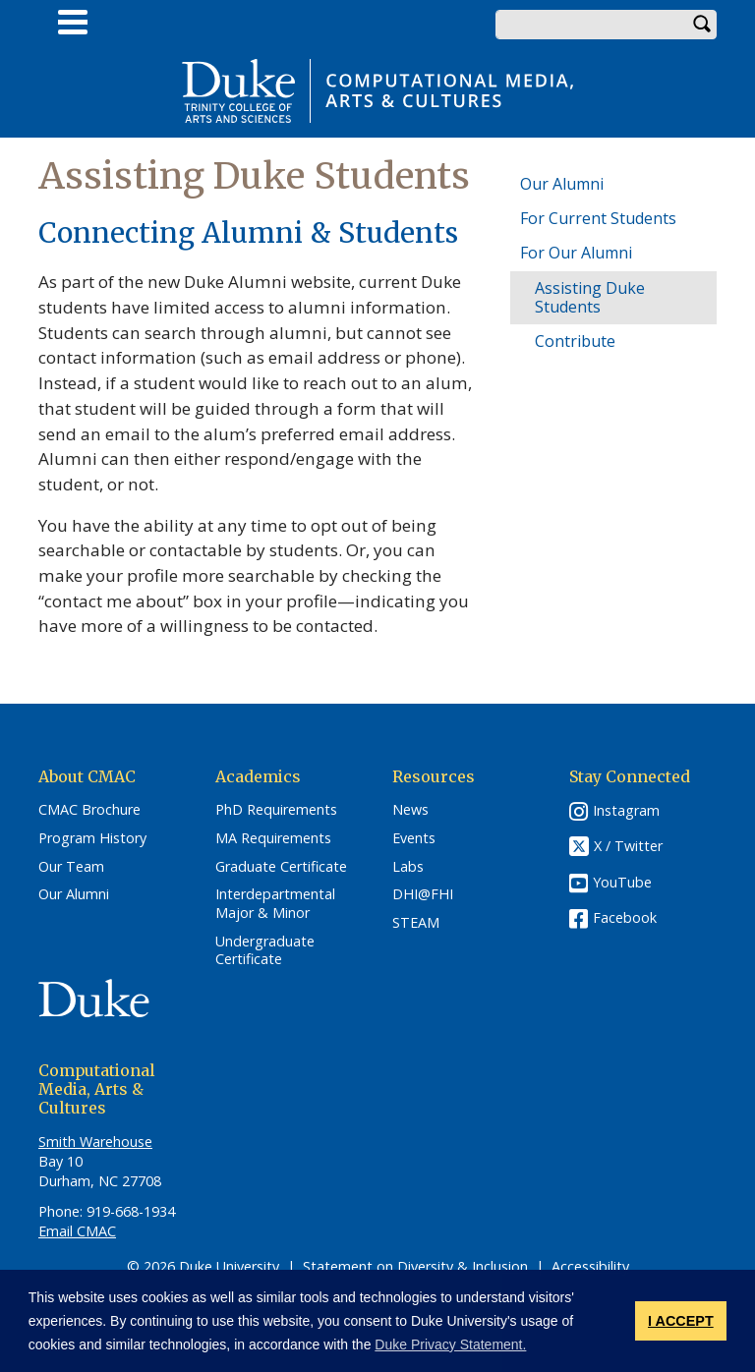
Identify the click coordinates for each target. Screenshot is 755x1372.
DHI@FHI (422, 894)
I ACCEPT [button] (681, 1321)
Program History (92, 838)
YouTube (622, 882)
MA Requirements (273, 838)
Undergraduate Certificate (265, 951)
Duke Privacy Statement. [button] (450, 1344)
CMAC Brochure (89, 810)
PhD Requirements (276, 810)
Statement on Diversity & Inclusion (415, 1266)
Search (702, 24)
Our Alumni (562, 184)
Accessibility (590, 1266)
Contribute (575, 341)
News (410, 810)
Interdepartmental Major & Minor (275, 904)
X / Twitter (628, 846)
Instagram (626, 810)
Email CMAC (77, 1231)
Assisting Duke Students (590, 297)
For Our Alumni (576, 252)
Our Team (71, 867)
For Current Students (598, 218)
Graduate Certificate (281, 867)
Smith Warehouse (95, 1141)
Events (414, 838)
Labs (408, 867)
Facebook (625, 917)
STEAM (415, 923)
